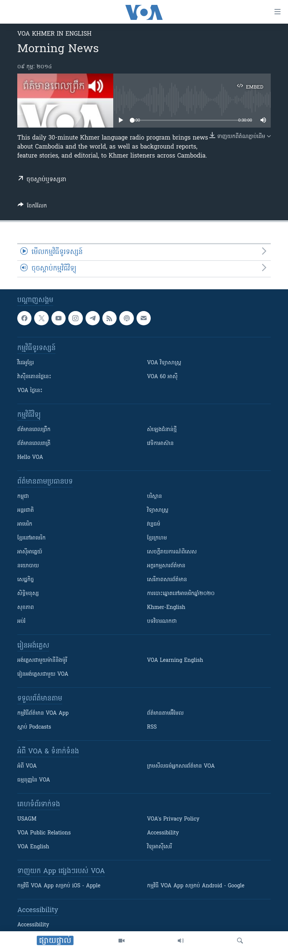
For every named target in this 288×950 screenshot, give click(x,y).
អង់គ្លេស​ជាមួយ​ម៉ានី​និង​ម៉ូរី (42, 660)
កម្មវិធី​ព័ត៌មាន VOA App (43, 713)
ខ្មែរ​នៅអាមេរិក (31, 538)
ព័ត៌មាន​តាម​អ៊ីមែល (165, 713)
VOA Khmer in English (54, 34)
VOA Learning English (175, 660)
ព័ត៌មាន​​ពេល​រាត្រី (34, 444)
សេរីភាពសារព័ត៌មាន (167, 580)
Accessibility (163, 833)
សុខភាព (25, 608)
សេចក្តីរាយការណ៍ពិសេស (172, 552)
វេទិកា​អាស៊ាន (160, 444)
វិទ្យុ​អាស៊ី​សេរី (159, 847)
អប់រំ (21, 621)
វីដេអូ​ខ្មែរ (25, 363)
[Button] (32, 207)
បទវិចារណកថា (162, 621)
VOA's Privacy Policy (173, 819)
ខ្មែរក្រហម (157, 538)
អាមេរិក (24, 524)
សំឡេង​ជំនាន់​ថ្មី (162, 430)
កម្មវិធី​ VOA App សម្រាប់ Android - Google (195, 886)
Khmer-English (166, 608)
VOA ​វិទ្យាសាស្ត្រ (164, 363)
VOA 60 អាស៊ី (162, 377)
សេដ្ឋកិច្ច (25, 580)
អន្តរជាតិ (25, 510)
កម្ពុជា (23, 497)
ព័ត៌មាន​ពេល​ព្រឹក (34, 430)
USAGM (26, 819)
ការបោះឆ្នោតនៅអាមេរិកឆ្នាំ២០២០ (180, 594)
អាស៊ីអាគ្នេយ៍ (29, 552)
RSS (152, 727)
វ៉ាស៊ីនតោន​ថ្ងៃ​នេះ (34, 377)
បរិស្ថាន (154, 497)
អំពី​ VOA (27, 766)
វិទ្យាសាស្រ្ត (157, 510)
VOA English (33, 847)
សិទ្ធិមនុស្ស (28, 594)
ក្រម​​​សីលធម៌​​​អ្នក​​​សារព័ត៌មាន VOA (181, 766)
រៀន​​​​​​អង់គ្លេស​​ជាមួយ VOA (42, 674)
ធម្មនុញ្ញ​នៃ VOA (33, 780)
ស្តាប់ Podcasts (34, 727)
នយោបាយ (28, 566)
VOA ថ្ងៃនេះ (29, 391)
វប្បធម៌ (153, 524)
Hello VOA (30, 457)
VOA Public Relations (44, 833)
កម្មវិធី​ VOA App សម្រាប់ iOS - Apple (58, 886)
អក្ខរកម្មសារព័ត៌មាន (166, 566)
